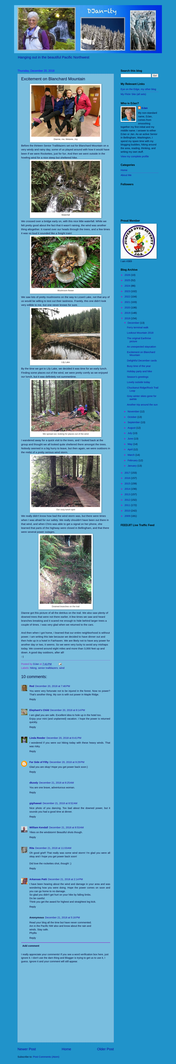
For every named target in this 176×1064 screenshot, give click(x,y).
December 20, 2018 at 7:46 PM (52, 686)
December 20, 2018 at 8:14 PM (67, 710)
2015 (128, 483)
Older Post (105, 1049)
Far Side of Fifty (38, 762)
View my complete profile (135, 156)
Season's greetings (137, 376)
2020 (128, 307)
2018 (128, 318)
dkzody (33, 782)
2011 (128, 505)
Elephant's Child (39, 710)
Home (66, 1049)
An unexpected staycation (141, 346)
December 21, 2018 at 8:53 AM (66, 827)
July (130, 433)
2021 (128, 302)
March (131, 455)
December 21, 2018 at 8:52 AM (60, 803)
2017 (128, 472)
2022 (128, 296)
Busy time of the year (139, 366)
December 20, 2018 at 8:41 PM (63, 738)
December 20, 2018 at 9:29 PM (67, 762)
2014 (128, 488)
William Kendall (38, 827)
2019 (128, 312)
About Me (126, 175)
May (130, 444)
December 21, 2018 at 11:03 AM (53, 848)
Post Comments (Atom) (46, 1056)
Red (31, 686)
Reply (32, 699)
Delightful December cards (142, 360)
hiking (33, 668)
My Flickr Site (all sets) (133, 94)
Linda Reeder (37, 738)
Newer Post (27, 1049)
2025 (128, 280)
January (132, 465)
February (133, 460)
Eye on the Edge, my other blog (138, 89)
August (132, 427)
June (131, 438)
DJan (144, 108)
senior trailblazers (48, 668)
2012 (128, 499)
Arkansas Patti (38, 879)
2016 (128, 478)
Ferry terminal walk (137, 327)
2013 (128, 494)
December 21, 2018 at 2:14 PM (65, 879)
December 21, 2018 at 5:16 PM (62, 917)
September (134, 422)
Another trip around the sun (142, 404)
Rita (31, 848)
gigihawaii (35, 803)
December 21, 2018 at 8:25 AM (56, 782)
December (134, 322)
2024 (128, 285)
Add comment (30, 945)
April (130, 449)
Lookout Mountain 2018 (140, 332)
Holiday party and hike (139, 371)
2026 (128, 275)
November (134, 411)
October (132, 417)
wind (61, 668)
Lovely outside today (138, 382)
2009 (128, 516)
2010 (128, 510)
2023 (128, 291)
